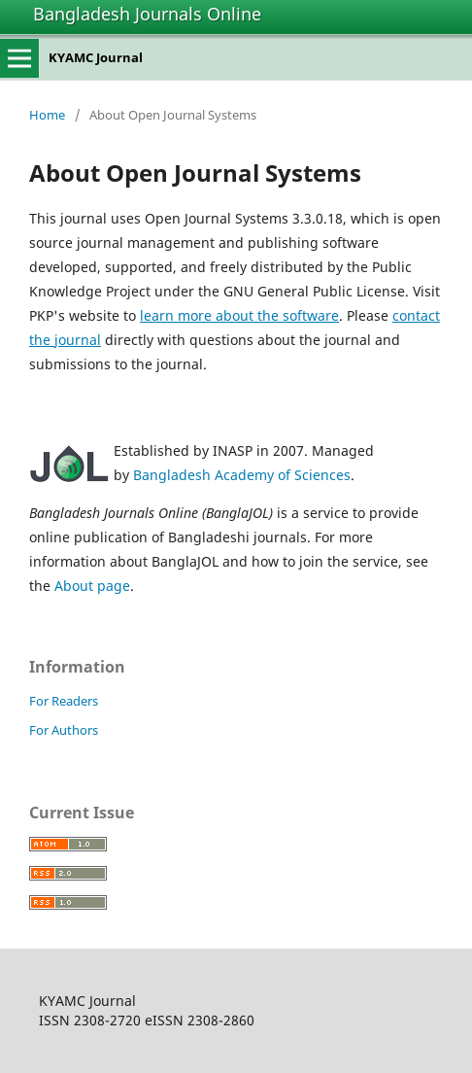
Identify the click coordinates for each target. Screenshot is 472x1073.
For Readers (63, 701)
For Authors (63, 730)
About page (92, 585)
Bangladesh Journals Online (147, 13)
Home (47, 114)
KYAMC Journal (96, 57)
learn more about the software (239, 315)
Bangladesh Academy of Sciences (242, 475)
